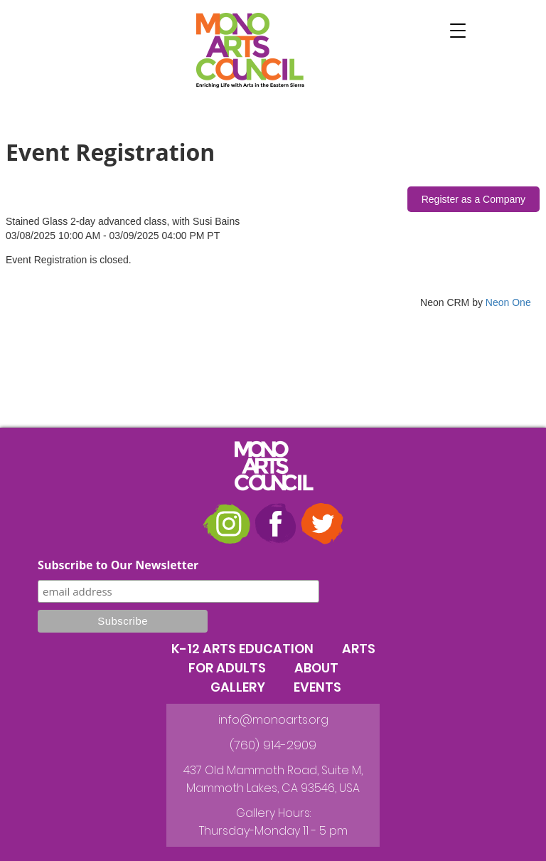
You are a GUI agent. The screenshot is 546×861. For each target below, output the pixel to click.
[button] (458, 30)
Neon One (508, 302)
